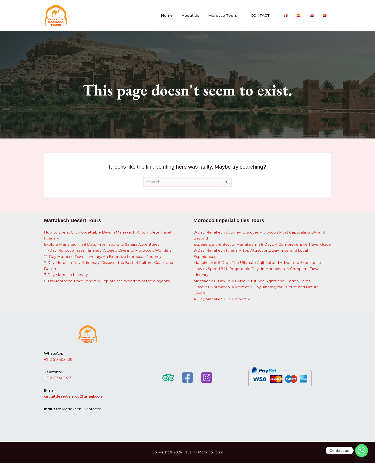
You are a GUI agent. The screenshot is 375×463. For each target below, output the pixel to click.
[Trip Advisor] (168, 377)
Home (182, 15)
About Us (203, 15)
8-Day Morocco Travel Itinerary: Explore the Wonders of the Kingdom (107, 281)
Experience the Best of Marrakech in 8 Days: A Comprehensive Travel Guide (262, 244)
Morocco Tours (236, 15)
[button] (250, 15)
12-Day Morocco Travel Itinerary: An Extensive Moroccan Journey (102, 256)
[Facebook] (187, 377)
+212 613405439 (58, 359)
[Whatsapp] (361, 450)
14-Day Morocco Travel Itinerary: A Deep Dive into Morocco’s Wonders (107, 250)
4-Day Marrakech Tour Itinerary (221, 299)
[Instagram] (207, 377)
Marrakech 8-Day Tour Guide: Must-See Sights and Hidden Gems (251, 281)
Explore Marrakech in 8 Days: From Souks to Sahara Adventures (101, 244)
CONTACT (269, 15)
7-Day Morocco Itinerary (66, 275)
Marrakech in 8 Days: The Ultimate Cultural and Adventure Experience (257, 263)
